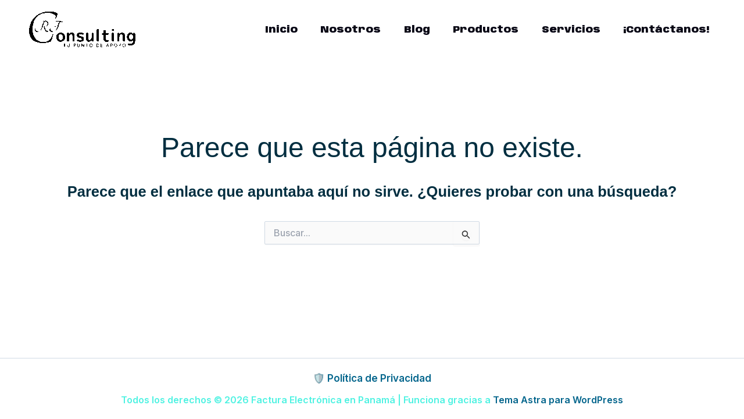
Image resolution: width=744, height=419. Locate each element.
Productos (494, 29)
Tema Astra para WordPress (558, 400)
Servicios (575, 29)
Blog (428, 29)
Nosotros (365, 29)
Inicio (298, 29)
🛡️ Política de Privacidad (372, 378)
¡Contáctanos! (668, 29)
